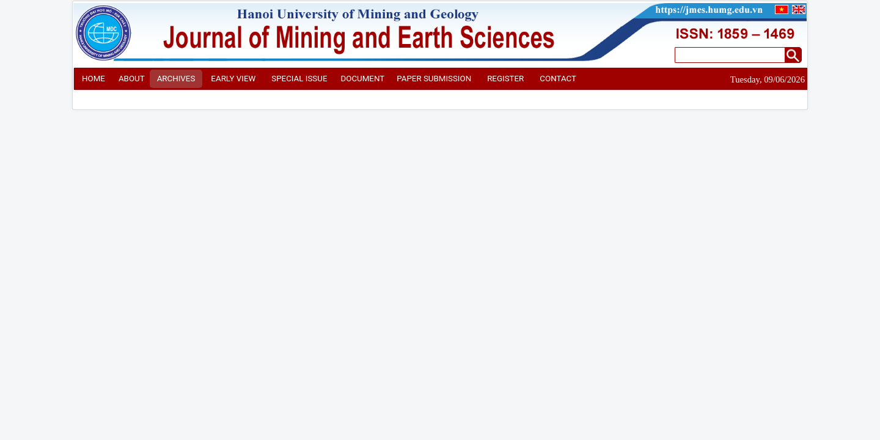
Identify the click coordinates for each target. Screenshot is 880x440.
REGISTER (505, 78)
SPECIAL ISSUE (299, 78)
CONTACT (558, 78)
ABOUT (132, 78)
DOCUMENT (362, 78)
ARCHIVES (176, 78)
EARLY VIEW (233, 78)
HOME (93, 78)
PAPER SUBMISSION (434, 78)
